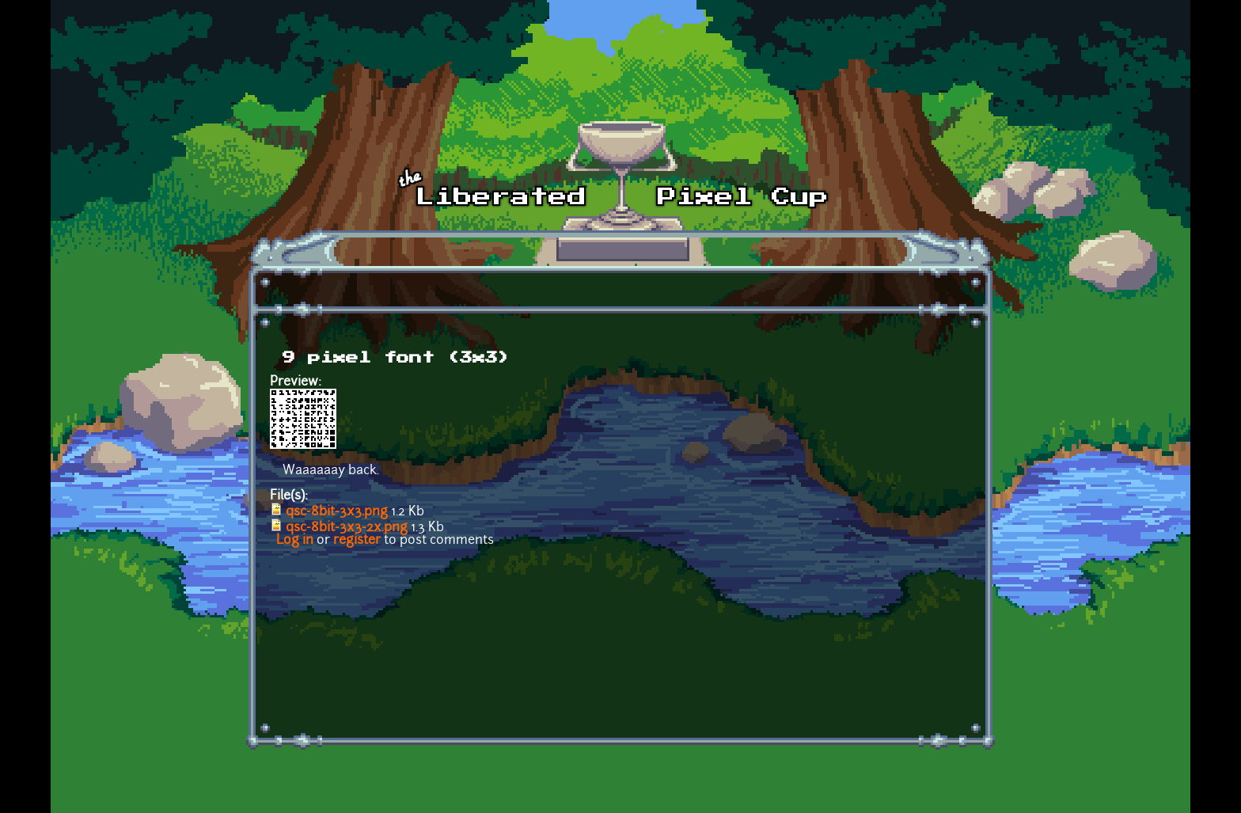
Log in (294, 540)
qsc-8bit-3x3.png (337, 512)
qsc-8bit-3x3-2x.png (347, 528)
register (357, 540)
